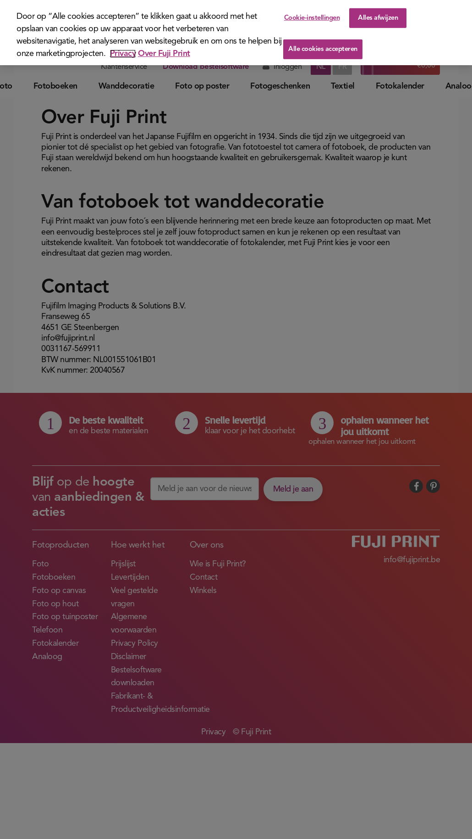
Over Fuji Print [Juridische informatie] (164, 54)
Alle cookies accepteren (322, 49)
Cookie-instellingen (312, 17)
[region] (236, 32)
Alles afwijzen (378, 17)
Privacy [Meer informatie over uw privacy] (123, 54)
